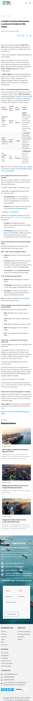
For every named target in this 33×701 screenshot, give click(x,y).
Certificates (21, 637)
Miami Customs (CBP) (17, 217)
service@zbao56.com (16, 563)
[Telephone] (10, 596)
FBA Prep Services (21, 298)
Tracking (3, 634)
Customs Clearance (7, 663)
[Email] (23, 591)
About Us (3, 631)
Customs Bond (9, 233)
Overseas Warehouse (24, 634)
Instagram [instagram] (12, 689)
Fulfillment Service (6, 661)
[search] (26, 3)
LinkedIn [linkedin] (5, 689)
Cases (3, 639)
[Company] (23, 596)
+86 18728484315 (18, 567)
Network (20, 639)
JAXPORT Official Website (17, 208)
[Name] (10, 591)
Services (3, 637)
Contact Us (4, 645)
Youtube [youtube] (9, 689)
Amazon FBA (4, 653)
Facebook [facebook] (2, 689)
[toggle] (30, 3)
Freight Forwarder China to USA (20, 96)
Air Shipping (4, 658)
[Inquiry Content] (16, 605)
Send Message (11, 614)
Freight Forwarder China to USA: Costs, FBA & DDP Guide (14, 521)
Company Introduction (24, 631)
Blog (2, 642)
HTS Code (5, 385)
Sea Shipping (5, 655)
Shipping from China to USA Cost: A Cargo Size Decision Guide (15, 487)
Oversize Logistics (6, 666)
